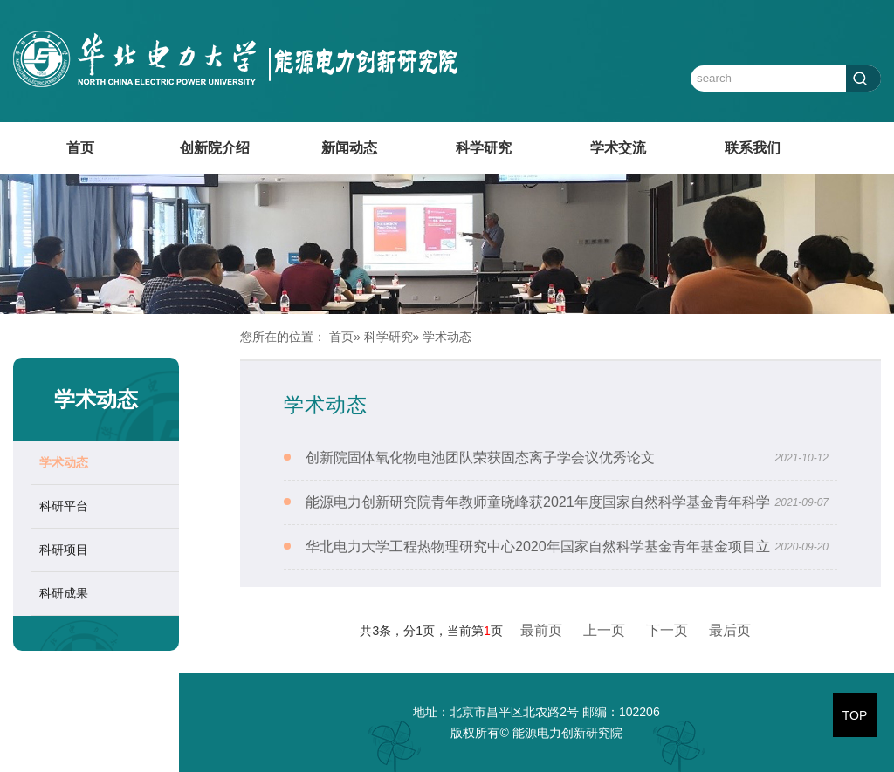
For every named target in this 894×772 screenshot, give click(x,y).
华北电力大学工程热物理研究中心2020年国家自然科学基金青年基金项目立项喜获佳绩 (538, 568)
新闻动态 (349, 147)
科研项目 (63, 550)
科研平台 (63, 506)
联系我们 (753, 147)
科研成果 (63, 593)
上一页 (604, 630)
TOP (855, 715)
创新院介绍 (215, 147)
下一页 (667, 630)
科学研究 (484, 147)
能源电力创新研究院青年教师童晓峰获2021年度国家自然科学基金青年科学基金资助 (538, 524)
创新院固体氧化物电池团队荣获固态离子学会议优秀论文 (480, 457)
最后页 (730, 630)
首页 (80, 147)
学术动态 (63, 462)
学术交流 (618, 147)
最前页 (541, 630)
